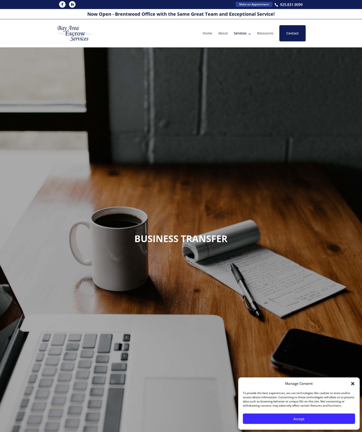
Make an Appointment (254, 4)
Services (240, 33)
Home (207, 33)
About (223, 33)
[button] (352, 383)
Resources (265, 33)
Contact (292, 33)
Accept (299, 419)
